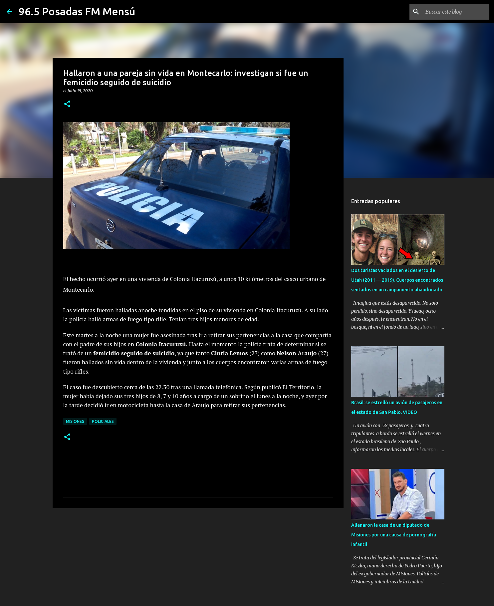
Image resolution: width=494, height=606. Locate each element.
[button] (67, 104)
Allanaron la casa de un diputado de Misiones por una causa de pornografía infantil (393, 534)
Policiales (103, 421)
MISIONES (75, 421)
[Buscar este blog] (454, 12)
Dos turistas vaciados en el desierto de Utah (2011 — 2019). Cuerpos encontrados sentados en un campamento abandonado (397, 280)
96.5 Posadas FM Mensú (77, 11)
